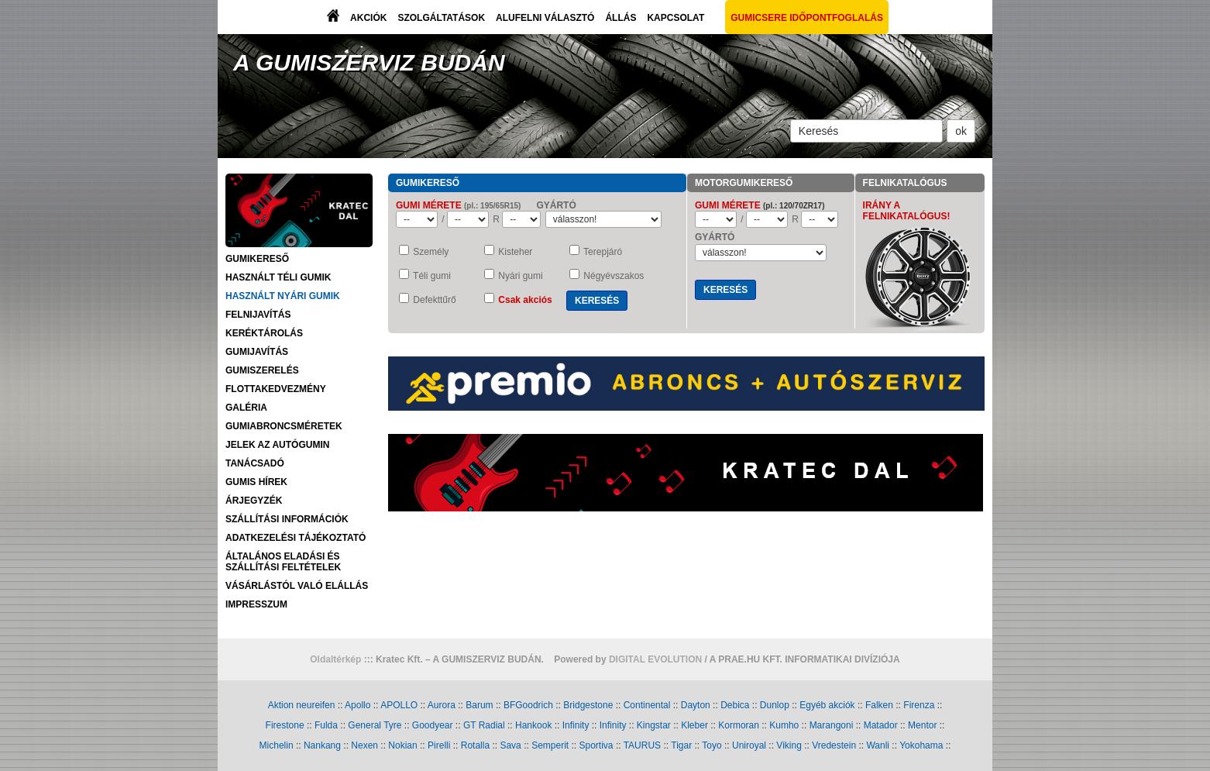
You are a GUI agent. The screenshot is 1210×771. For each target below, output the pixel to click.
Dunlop (774, 705)
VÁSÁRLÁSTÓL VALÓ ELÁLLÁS (296, 585)
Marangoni (832, 725)
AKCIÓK (368, 17)
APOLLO (399, 705)
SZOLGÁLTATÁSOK (441, 17)
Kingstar (654, 725)
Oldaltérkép (335, 659)
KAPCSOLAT (675, 17)
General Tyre (374, 725)
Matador (881, 725)
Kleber (694, 725)
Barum (479, 705)
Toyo (711, 745)
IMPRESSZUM (256, 604)
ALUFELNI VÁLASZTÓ (545, 17)
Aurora (441, 705)
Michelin (277, 745)
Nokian (402, 745)
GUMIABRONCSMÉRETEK (283, 426)
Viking (788, 745)
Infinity (576, 725)
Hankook (533, 725)
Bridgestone (588, 705)
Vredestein (834, 745)
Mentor (922, 725)
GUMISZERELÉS (262, 370)
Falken (879, 705)
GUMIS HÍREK (256, 482)
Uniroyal (749, 745)
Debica (734, 705)
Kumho (784, 725)
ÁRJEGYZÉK (253, 500)
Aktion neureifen (301, 705)
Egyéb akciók (826, 705)
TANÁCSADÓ (254, 463)
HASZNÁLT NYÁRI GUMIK (282, 296)
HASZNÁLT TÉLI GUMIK (278, 277)
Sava (510, 745)
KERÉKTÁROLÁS (264, 333)
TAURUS (642, 745)
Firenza (918, 705)
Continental (647, 705)
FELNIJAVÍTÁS (257, 314)
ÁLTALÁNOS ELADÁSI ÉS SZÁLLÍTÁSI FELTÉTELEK (283, 562)
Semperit (550, 745)
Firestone (285, 725)
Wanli (877, 745)
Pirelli (439, 745)
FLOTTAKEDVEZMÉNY (275, 389)
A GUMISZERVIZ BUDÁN (369, 62)
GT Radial (484, 725)
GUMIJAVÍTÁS (256, 351)
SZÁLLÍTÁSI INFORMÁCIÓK (287, 519)
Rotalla (475, 745)
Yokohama (921, 745)
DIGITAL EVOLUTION (655, 659)
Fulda (326, 725)
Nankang (322, 745)
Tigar (681, 745)
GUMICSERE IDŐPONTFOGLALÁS (806, 17)
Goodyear (432, 725)
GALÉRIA (246, 407)
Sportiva (596, 745)
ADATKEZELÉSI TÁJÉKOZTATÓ (295, 537)
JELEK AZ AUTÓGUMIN (277, 444)
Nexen (364, 745)
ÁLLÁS (620, 17)
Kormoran (738, 725)
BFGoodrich (528, 705)
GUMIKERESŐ (257, 258)
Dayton (695, 705)
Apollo (357, 705)
